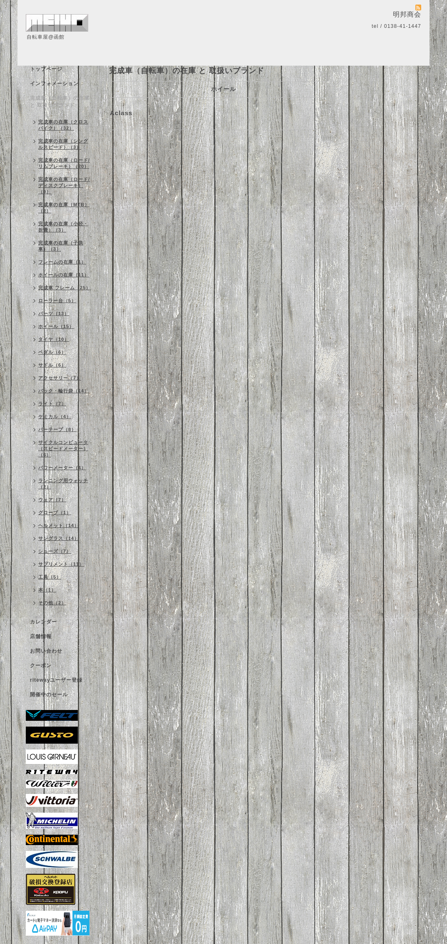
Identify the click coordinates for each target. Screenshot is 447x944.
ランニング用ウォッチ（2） (63, 483)
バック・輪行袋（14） (63, 390)
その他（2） (52, 602)
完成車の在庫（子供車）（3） (60, 245)
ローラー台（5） (57, 300)
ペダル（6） (52, 352)
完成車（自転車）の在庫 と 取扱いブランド (59, 101)
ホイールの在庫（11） (63, 274)
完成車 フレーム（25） (64, 287)
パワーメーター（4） (62, 467)
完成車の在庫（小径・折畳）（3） (63, 226)
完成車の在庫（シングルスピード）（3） (63, 144)
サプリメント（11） (61, 564)
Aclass (121, 112)
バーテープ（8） (57, 429)
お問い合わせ (46, 651)
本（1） (47, 589)
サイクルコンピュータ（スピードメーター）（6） (63, 448)
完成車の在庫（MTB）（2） (63, 207)
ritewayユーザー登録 (56, 680)
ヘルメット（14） (58, 525)
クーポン (41, 665)
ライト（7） (52, 403)
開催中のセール (49, 695)
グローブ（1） (54, 512)
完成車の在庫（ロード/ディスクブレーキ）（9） (64, 185)
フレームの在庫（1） (62, 261)
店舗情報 (41, 636)
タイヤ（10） (53, 339)
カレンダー (43, 622)
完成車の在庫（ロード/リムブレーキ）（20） (64, 163)
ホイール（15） (56, 326)
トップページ (46, 69)
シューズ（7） (54, 551)
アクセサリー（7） (59, 377)
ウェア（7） (52, 499)
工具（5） (49, 576)
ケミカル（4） (54, 416)
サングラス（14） (58, 538)
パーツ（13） (53, 313)
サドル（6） (52, 364)
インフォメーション (54, 83)
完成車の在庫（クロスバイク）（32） (63, 125)
